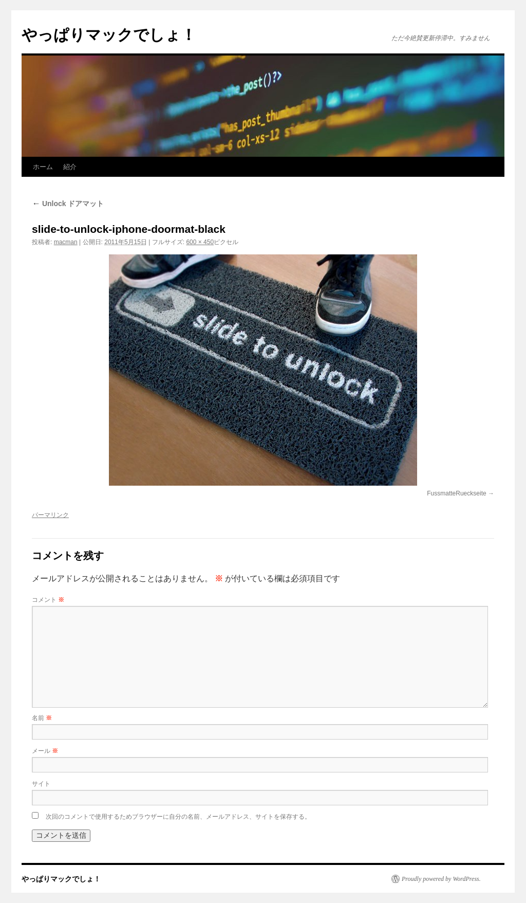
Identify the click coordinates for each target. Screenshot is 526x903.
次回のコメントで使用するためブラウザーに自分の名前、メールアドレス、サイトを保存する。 (178, 816)
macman (66, 242)
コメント (48, 599)
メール (45, 750)
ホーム (43, 167)
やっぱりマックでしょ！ (109, 34)
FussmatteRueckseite (456, 493)
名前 (42, 718)
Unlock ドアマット (68, 203)
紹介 (70, 167)
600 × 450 (200, 242)
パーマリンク (50, 515)
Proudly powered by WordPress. (441, 878)
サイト (41, 783)
